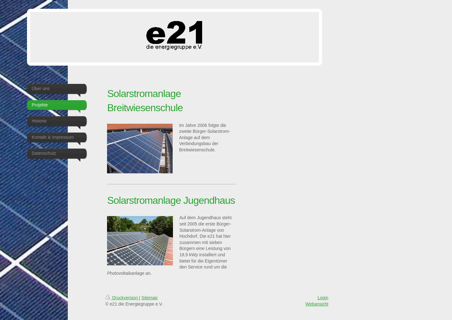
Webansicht (316, 303)
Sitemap (150, 297)
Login (323, 297)
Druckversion (122, 297)
